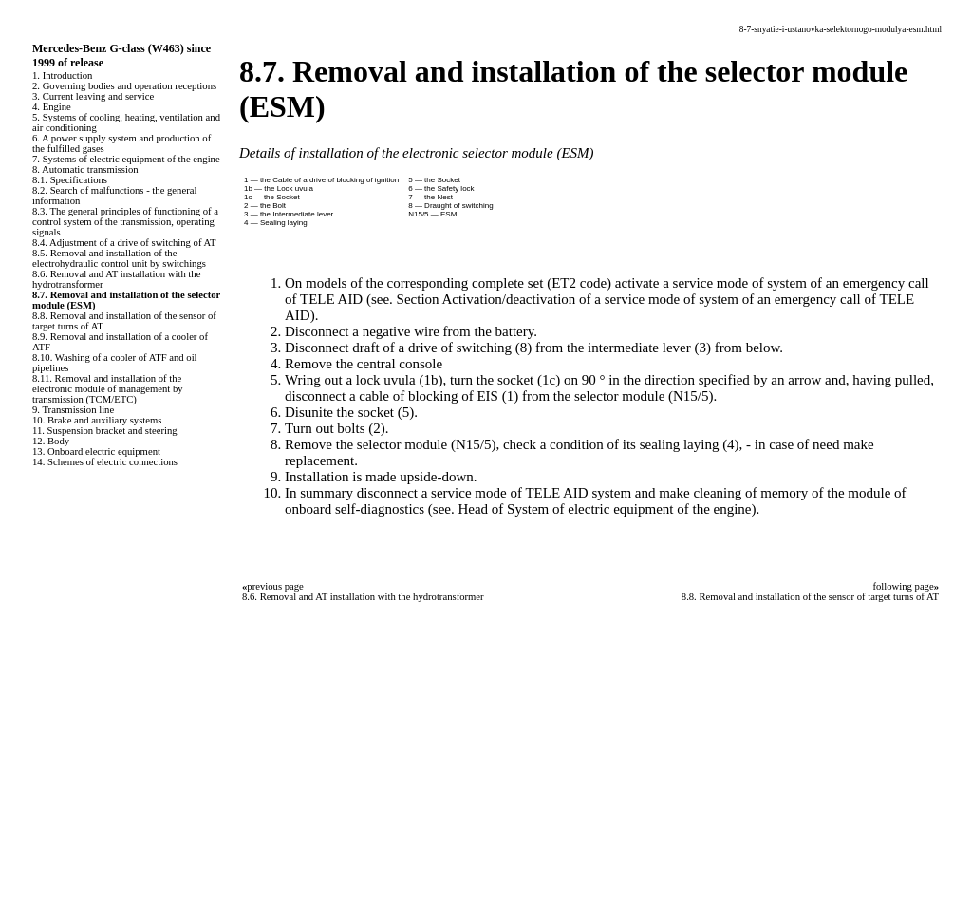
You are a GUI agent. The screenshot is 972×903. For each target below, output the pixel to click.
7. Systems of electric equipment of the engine (126, 159)
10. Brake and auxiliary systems (96, 420)
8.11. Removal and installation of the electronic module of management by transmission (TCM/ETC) (107, 388)
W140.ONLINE (53, 831)
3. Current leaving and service (93, 96)
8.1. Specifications (69, 180)
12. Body (50, 441)
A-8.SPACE (42, 880)
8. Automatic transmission (85, 169)
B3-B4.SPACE (50, 848)
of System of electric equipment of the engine (622, 509)
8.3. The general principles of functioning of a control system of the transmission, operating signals (125, 221)
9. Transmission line (73, 409)
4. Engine (51, 107)
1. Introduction (62, 75)
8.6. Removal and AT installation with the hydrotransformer (363, 597)
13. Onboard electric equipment (96, 451)
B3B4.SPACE (47, 864)
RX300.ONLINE (56, 815)
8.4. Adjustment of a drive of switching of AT (124, 242)
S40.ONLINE (47, 767)
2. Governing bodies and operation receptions (124, 86)
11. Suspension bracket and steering (105, 430)
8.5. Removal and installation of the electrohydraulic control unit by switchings (119, 258)
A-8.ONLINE (47, 783)
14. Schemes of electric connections (105, 462)
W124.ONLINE (53, 799)
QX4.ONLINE (50, 751)
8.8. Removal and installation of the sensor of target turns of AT (810, 597)
